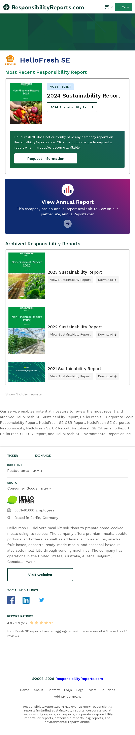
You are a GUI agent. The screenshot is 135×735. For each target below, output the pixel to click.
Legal (80, 690)
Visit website (40, 575)
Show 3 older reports (23, 394)
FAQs (68, 690)
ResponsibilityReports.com (79, 678)
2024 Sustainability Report (72, 107)
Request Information (45, 158)
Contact (53, 690)
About (38, 690)
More (35, 470)
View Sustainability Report (70, 280)
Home (24, 690)
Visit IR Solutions (102, 690)
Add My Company (67, 696)
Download (105, 280)
